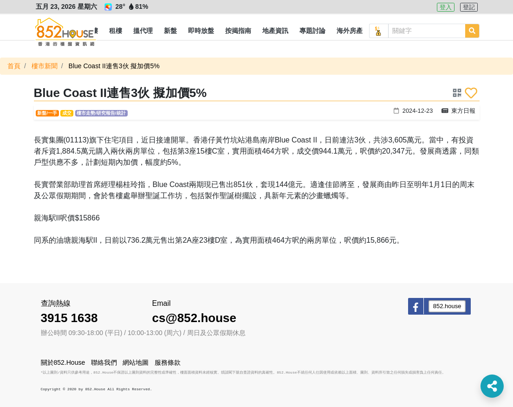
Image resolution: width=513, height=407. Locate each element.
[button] (116, 31)
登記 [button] (469, 7)
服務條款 (168, 362)
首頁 (13, 66)
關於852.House (63, 362)
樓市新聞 (45, 66)
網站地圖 (136, 362)
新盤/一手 (47, 113)
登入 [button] (446, 7)
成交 (66, 113)
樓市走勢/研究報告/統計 (101, 113)
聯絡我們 (104, 362)
